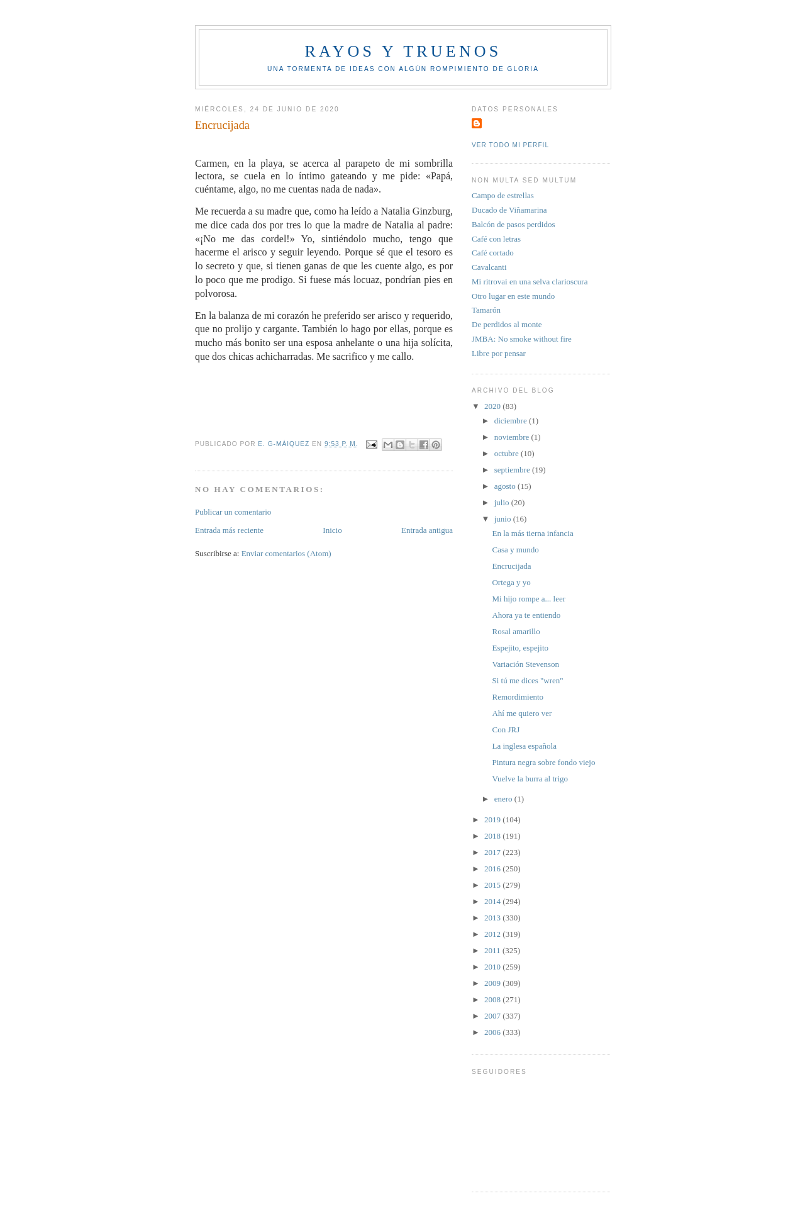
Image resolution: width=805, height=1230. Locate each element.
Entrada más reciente (229, 530)
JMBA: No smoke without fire (522, 339)
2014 (493, 901)
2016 (493, 868)
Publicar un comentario (233, 512)
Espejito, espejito (520, 647)
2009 (493, 983)
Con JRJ (505, 729)
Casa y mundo (515, 549)
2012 (493, 934)
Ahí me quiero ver (522, 713)
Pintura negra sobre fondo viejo (543, 762)
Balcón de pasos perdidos (513, 224)
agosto (506, 486)
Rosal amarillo (516, 631)
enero (504, 798)
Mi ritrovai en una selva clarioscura (529, 281)
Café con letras (496, 238)
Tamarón (486, 310)
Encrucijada (511, 566)
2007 (493, 1015)
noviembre (512, 437)
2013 (493, 917)
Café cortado (493, 252)
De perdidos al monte (507, 324)
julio (502, 502)
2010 (493, 966)
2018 (493, 836)
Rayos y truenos (402, 51)
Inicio (332, 530)
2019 (493, 819)
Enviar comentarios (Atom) (286, 553)
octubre (507, 453)
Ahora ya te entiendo (526, 615)
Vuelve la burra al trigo (530, 778)
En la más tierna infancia (532, 533)
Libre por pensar (499, 353)
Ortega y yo (511, 582)
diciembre (511, 420)
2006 (493, 1032)
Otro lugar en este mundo (513, 296)
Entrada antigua (427, 530)
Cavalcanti (489, 267)
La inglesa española (524, 746)
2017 (493, 852)
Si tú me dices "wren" (527, 680)
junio (503, 518)
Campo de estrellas (503, 195)
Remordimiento (517, 697)
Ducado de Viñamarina (509, 210)
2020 (493, 406)
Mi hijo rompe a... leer (528, 598)
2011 (493, 950)
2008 (493, 999)
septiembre (513, 469)
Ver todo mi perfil (510, 145)
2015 (493, 885)
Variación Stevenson (525, 664)
